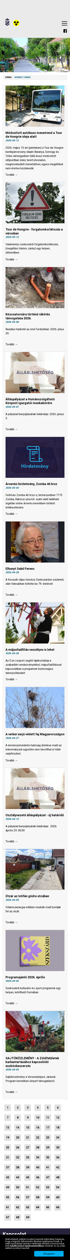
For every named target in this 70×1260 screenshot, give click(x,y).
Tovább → (12, 174)
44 (17, 1177)
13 (7, 1127)
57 (27, 1197)
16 (37, 1127)
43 (7, 1177)
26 (17, 1147)
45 (27, 1177)
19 (7, 1137)
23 (47, 1137)
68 (17, 1217)
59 (47, 1197)
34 (37, 1157)
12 (57, 1117)
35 (47, 1157)
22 (37, 1137)
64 (37, 1207)
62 (17, 1207)
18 (57, 1127)
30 (57, 1147)
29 (47, 1147)
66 (57, 1207)
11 (47, 1117)
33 (27, 1157)
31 (7, 1157)
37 (7, 1167)
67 (7, 1217)
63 (27, 1207)
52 (37, 1187)
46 (37, 1177)
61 (7, 1207)
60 (57, 1197)
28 (37, 1147)
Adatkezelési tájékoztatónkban (27, 1246)
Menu (64, 23)
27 (27, 1147)
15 (27, 1127)
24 (57, 1137)
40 (37, 1167)
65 (47, 1207)
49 (7, 1187)
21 (27, 1137)
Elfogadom (49, 1253)
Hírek (8, 77)
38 (17, 1167)
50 (17, 1187)
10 (37, 1117)
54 (57, 1187)
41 (47, 1167)
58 (37, 1197)
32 (17, 1157)
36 (57, 1157)
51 (27, 1187)
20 (17, 1137)
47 (47, 1177)
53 (47, 1187)
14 (17, 1127)
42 (57, 1167)
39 (27, 1167)
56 (17, 1197)
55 (7, 1197)
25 (7, 1147)
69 (27, 1217)
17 (47, 1127)
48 (57, 1177)
